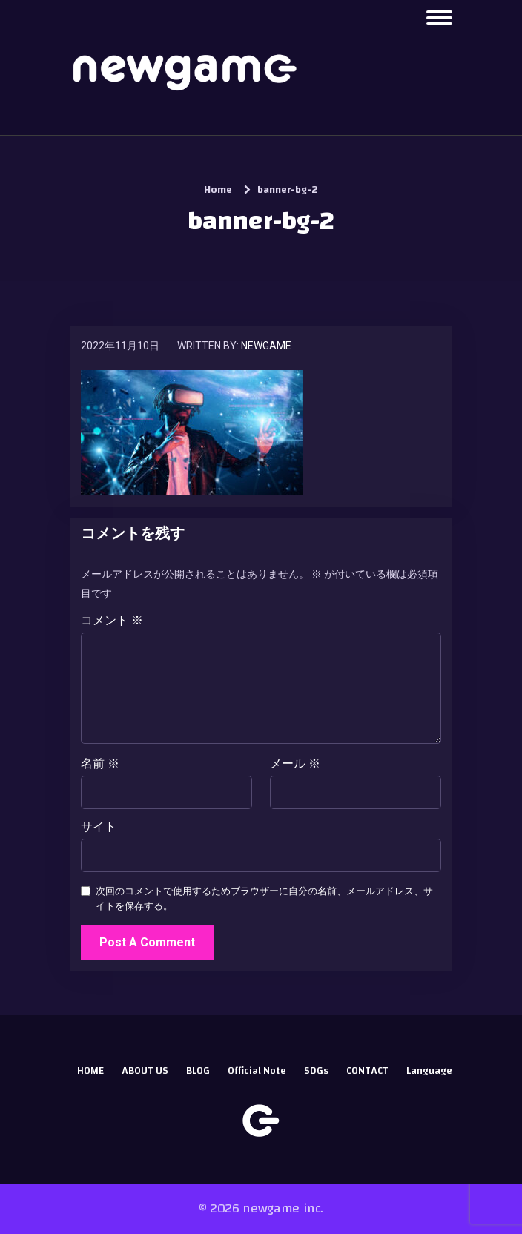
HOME (90, 1071)
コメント (112, 621)
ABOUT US (145, 1071)
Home (218, 189)
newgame (266, 346)
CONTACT (367, 1071)
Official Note (257, 1071)
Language (429, 1071)
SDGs (316, 1071)
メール (295, 764)
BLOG (198, 1071)
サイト (98, 827)
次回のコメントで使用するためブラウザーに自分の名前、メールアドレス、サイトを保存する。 (264, 898)
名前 (100, 764)
